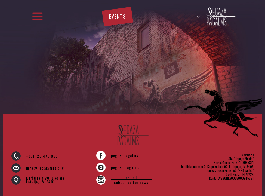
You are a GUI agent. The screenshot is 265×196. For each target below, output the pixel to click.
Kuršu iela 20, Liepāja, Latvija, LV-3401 (46, 180)
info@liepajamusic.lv (45, 168)
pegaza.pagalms (125, 167)
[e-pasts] (131, 177)
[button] (37, 16)
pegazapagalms (124, 155)
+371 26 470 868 (42, 156)
